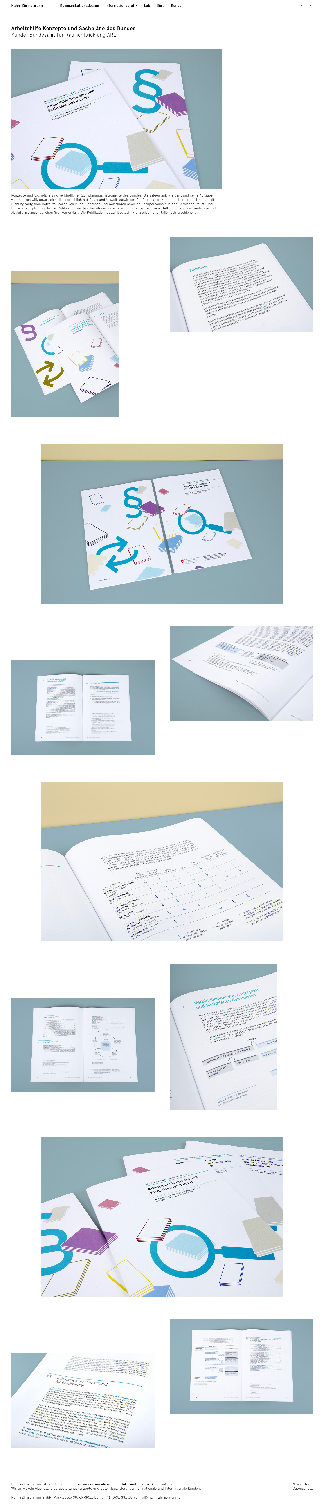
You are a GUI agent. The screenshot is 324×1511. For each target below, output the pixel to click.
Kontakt (307, 5)
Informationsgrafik (121, 5)
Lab (147, 5)
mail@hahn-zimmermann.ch (161, 1497)
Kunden (177, 5)
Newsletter (301, 1484)
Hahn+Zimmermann (27, 5)
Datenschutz (303, 1488)
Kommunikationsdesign (79, 5)
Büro (160, 5)
